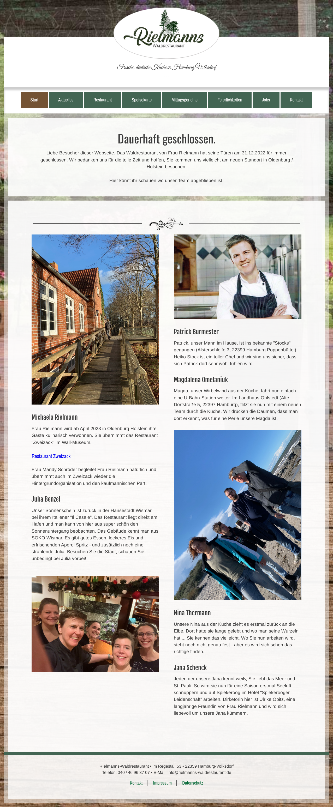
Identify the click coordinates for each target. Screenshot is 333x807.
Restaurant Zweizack (51, 456)
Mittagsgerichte (185, 100)
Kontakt (296, 100)
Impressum (162, 783)
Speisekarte (142, 100)
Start (34, 100)
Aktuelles (66, 100)
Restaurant (102, 100)
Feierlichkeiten (229, 100)
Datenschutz (192, 783)
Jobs (266, 100)
